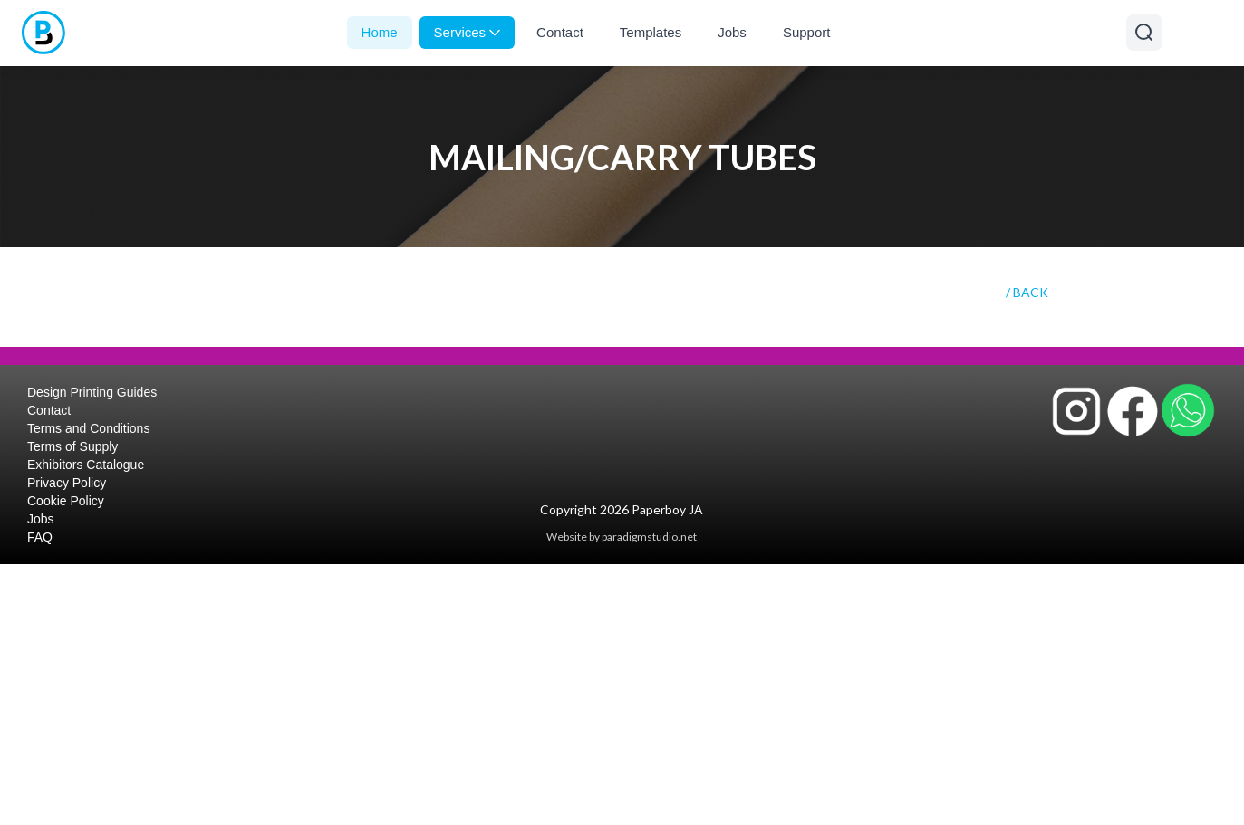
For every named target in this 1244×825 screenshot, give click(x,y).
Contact (559, 32)
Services (467, 32)
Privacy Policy (66, 482)
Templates (650, 32)
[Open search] (1144, 32)
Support (807, 32)
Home (380, 32)
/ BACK (1027, 292)
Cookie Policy (65, 501)
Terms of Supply (72, 446)
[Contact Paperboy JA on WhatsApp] (1188, 410)
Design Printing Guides (92, 392)
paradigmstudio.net (649, 536)
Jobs (732, 32)
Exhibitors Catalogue (85, 464)
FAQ (40, 537)
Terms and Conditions (88, 428)
